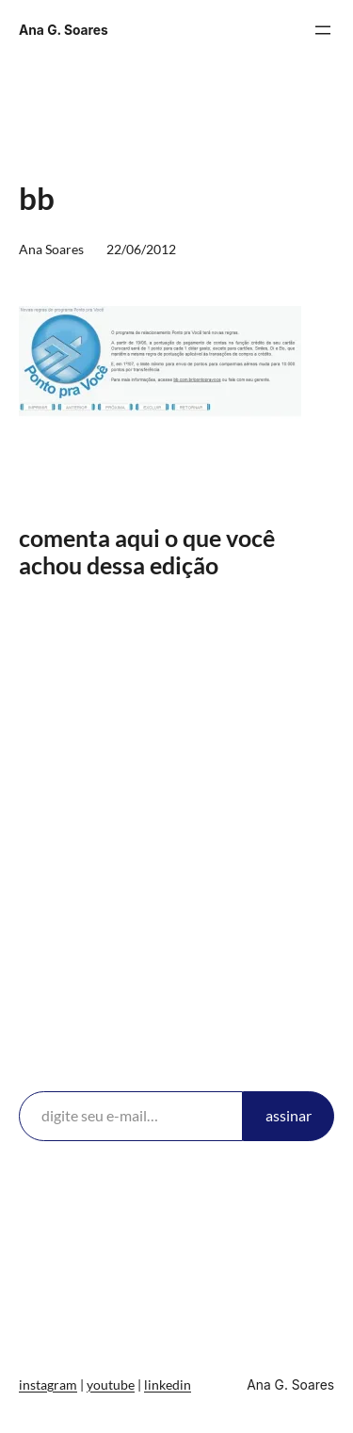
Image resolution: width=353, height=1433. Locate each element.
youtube (111, 1385)
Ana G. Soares (63, 30)
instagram (48, 1385)
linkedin (167, 1385)
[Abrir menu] (323, 30)
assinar (288, 1115)
